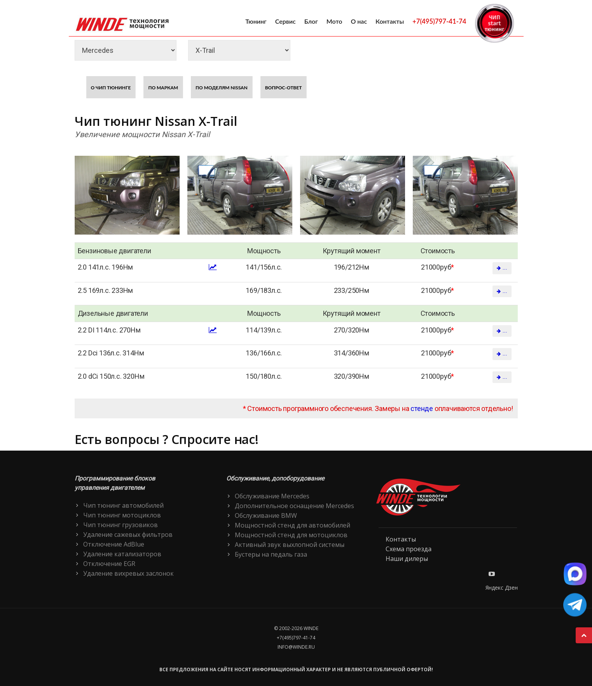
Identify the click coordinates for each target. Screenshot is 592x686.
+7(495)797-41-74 (439, 21)
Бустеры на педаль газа (271, 554)
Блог (311, 21)
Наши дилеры (407, 558)
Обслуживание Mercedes (272, 496)
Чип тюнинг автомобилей (123, 505)
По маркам (163, 88)
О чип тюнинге (111, 88)
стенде (421, 408)
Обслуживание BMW (266, 515)
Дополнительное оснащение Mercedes (294, 505)
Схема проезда (408, 549)
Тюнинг (256, 21)
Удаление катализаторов (122, 554)
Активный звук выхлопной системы (289, 544)
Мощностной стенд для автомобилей (292, 525)
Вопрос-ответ (283, 88)
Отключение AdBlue (113, 544)
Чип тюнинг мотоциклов (122, 515)
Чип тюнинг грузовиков (120, 525)
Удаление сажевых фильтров (128, 534)
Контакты (389, 21)
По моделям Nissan (222, 88)
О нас (359, 21)
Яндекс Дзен (501, 587)
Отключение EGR (109, 563)
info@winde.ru (296, 647)
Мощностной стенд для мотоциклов (291, 535)
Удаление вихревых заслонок (128, 573)
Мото (334, 21)
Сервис (285, 21)
